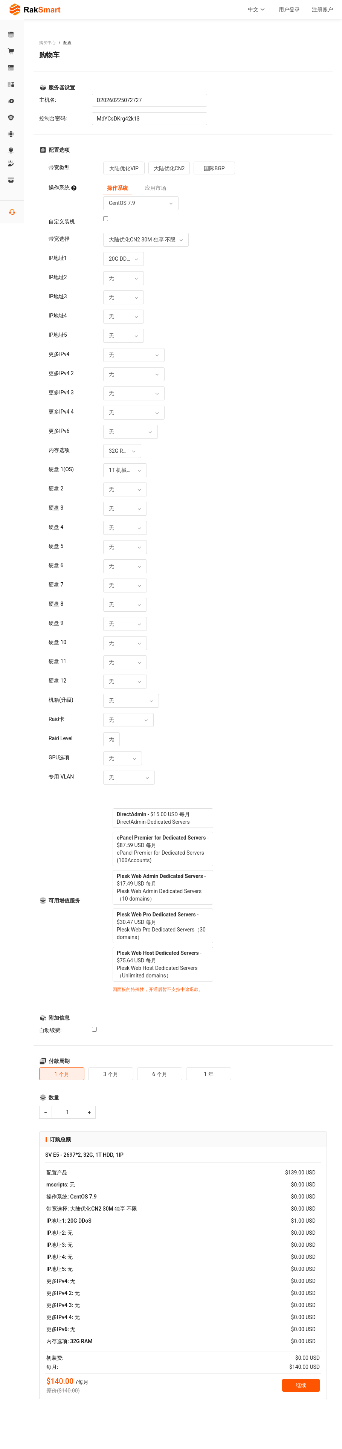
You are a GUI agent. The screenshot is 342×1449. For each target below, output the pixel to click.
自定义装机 (62, 221)
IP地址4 (58, 316)
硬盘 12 (57, 681)
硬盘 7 (56, 585)
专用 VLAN (61, 777)
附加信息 (59, 1018)
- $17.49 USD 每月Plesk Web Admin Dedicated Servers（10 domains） (161, 887)
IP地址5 (58, 335)
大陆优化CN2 (169, 168)
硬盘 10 (57, 642)
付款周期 (59, 1061)
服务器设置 (62, 87)
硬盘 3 (56, 508)
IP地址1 (58, 258)
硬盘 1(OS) (61, 469)
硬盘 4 (56, 527)
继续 (301, 1385)
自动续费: (50, 1030)
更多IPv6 (59, 431)
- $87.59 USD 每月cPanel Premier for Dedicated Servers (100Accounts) (163, 849)
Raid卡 (56, 719)
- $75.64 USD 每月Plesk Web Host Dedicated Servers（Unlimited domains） (159, 964)
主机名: (47, 100)
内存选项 (59, 450)
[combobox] (141, 203)
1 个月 (61, 1074)
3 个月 (110, 1074)
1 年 (208, 1074)
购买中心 (47, 42)
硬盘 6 (56, 565)
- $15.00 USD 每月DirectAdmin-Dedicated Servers (153, 818)
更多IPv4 (59, 354)
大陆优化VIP (124, 168)
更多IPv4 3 (61, 392)
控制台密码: (53, 118)
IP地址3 (58, 296)
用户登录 (289, 9)
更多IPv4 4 (61, 412)
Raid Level (60, 738)
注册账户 (322, 9)
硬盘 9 (56, 623)
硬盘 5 (56, 546)
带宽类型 (59, 168)
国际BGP (214, 168)
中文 (257, 9)
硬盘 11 (57, 661)
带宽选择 (59, 239)
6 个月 (159, 1074)
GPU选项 (59, 757)
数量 (54, 1098)
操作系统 (62, 188)
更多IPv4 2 (61, 373)
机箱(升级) (61, 700)
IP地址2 (58, 277)
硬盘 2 (56, 489)
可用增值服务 (64, 901)
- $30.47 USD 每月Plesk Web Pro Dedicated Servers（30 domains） (161, 926)
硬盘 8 (56, 604)
